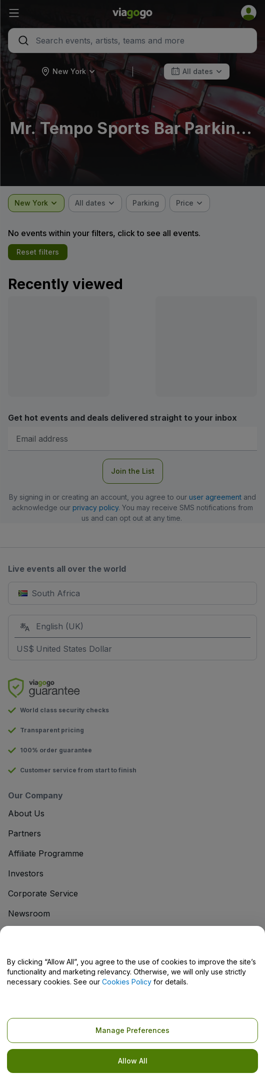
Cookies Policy (127, 981)
